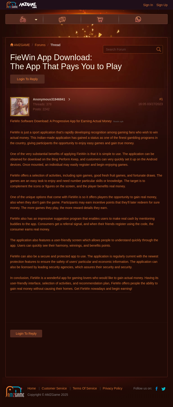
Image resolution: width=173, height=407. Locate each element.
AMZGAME (20, 45)
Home (31, 388)
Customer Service (54, 388)
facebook (156, 388)
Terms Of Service (85, 388)
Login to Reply (27, 79)
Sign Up (162, 5)
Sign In (148, 5)
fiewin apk (118, 121)
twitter (164, 388)
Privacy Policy (112, 388)
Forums (40, 45)
